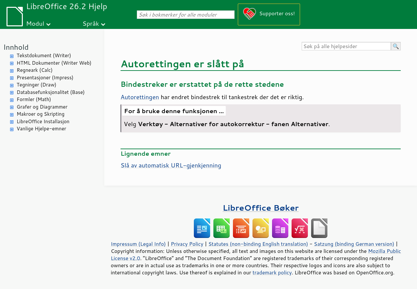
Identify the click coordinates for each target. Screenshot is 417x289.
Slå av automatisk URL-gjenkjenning (171, 165)
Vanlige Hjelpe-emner (41, 128)
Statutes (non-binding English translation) (258, 243)
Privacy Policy (187, 243)
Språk (90, 23)
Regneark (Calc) (34, 70)
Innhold (16, 47)
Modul (35, 23)
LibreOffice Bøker (261, 207)
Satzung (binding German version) (354, 243)
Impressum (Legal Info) (138, 243)
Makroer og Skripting (41, 114)
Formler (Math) (34, 99)
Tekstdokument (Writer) (44, 55)
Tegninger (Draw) (36, 84)
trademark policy (272, 272)
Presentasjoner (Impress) (45, 77)
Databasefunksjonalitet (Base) (51, 92)
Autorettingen (140, 97)
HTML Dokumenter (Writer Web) (54, 62)
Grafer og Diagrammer (42, 106)
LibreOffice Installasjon (43, 121)
